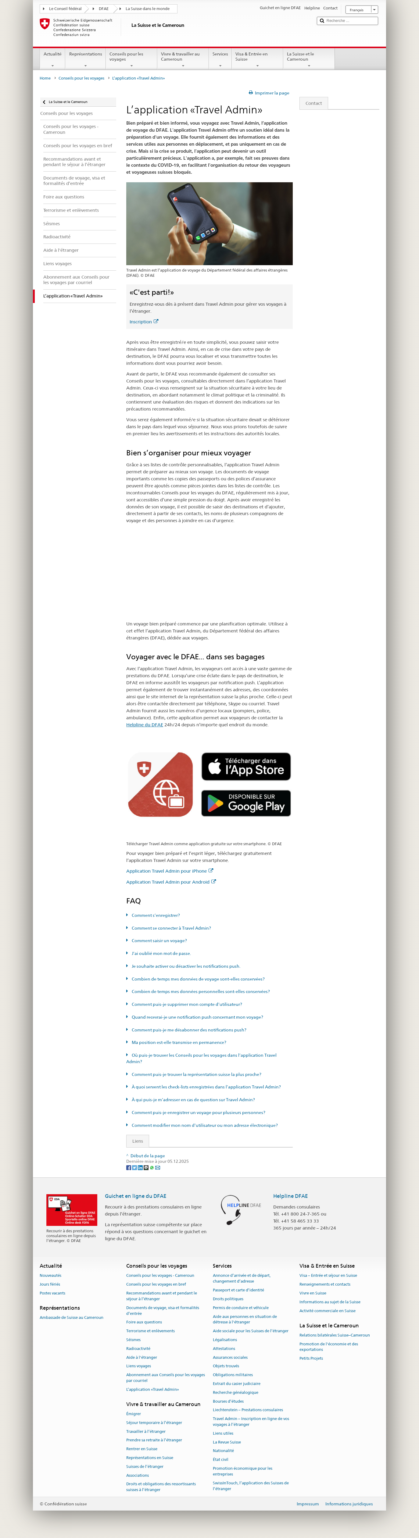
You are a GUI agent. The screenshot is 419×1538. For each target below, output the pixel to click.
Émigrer (133, 1414)
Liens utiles (223, 1433)
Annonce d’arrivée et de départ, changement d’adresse (241, 1278)
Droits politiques (228, 1299)
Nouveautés (50, 1275)
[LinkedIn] (141, 1167)
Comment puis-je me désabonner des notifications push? (188, 1029)
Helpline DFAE (290, 1196)
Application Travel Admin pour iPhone (169, 871)
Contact (311, 103)
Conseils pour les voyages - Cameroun (160, 1275)
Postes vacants (52, 1293)
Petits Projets (311, 1358)
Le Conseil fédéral (65, 8)
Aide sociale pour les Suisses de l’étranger (250, 1331)
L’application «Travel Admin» (152, 1389)
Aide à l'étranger (141, 1357)
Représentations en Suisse (149, 1457)
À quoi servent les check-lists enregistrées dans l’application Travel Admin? (206, 1086)
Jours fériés (50, 1284)
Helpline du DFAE (144, 725)
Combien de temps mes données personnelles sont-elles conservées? (200, 991)
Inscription (144, 322)
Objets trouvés (226, 1366)
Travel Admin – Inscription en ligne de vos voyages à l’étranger (251, 1422)
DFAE (104, 8)
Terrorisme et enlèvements (150, 1331)
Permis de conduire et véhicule (241, 1307)
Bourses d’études (228, 1401)
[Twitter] (135, 1167)
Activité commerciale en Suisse (327, 1310)
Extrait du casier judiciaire (236, 1383)
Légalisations (225, 1339)
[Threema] (146, 1167)
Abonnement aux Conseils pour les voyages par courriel (165, 1377)
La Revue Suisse (227, 1442)
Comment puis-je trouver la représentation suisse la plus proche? (196, 1074)
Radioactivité (138, 1348)
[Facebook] (129, 1167)
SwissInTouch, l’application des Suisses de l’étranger (251, 1486)
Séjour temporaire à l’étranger (154, 1422)
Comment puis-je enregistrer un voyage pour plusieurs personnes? (198, 1112)
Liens (135, 1141)
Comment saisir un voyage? (159, 940)
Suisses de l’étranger (144, 1466)
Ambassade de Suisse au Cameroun (71, 1317)
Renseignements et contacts (324, 1284)
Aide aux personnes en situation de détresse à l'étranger (245, 1319)
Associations (137, 1475)
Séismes (133, 1339)
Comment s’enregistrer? (155, 915)
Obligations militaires (233, 1374)
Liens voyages (138, 1366)
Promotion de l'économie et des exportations (328, 1347)
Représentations (85, 60)
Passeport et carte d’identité (238, 1290)
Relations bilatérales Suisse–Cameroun (334, 1335)
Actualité (52, 60)
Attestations (224, 1348)
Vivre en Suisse (312, 1293)
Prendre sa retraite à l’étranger (154, 1440)
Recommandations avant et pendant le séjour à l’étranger (161, 1296)
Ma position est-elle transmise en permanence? (178, 1042)
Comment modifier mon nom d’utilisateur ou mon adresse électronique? (204, 1125)
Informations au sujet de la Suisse (329, 1302)
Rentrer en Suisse (141, 1449)
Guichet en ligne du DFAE (136, 1196)
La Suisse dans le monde (148, 8)
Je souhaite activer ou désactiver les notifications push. (185, 966)
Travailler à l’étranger (146, 1431)
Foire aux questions (144, 1322)
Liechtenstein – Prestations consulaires (248, 1410)
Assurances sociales (230, 1357)
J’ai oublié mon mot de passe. (161, 953)
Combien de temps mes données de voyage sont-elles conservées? (198, 979)
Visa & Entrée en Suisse (257, 60)
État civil (220, 1460)
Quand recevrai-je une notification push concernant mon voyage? (197, 1017)
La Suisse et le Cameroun (309, 60)
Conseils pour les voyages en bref (156, 1284)
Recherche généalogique (235, 1392)
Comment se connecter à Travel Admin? (171, 928)
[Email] (157, 1167)
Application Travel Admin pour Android (171, 882)
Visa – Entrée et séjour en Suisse (328, 1275)
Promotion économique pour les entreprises (242, 1471)
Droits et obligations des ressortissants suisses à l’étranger (161, 1487)
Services (220, 60)
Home (45, 78)
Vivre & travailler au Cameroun (183, 60)
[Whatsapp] (152, 1167)
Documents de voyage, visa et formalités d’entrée (162, 1310)
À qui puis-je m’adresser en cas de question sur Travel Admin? (193, 1099)
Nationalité (223, 1451)
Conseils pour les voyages (131, 60)
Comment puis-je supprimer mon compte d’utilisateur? (186, 1004)
